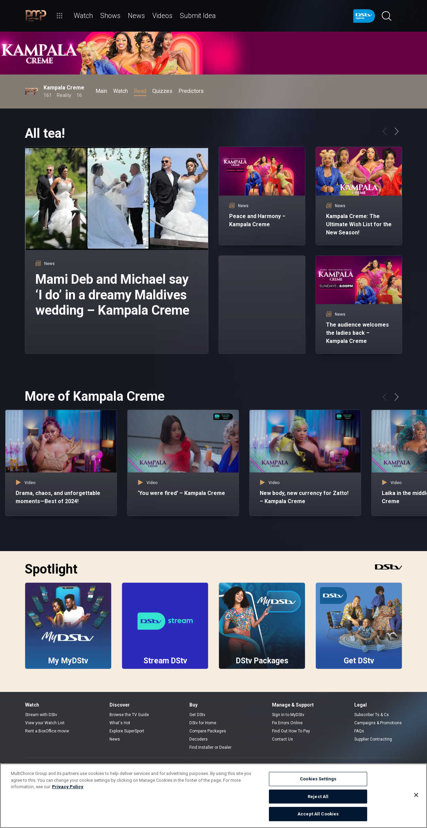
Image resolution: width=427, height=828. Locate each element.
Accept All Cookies (318, 813)
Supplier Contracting (373, 739)
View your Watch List (45, 723)
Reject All (318, 796)
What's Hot (119, 723)
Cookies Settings (318, 778)
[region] (213, 795)
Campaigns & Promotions (378, 723)
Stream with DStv (41, 714)
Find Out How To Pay (291, 731)
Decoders (198, 739)
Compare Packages (207, 731)
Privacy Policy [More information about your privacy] (67, 786)
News (114, 739)
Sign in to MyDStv (288, 714)
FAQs (359, 731)
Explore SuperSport (126, 731)
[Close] (416, 795)
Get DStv (197, 714)
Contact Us (282, 739)
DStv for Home (202, 723)
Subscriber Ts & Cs (371, 714)
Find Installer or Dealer (210, 747)
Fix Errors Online (287, 723)
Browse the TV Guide (129, 714)
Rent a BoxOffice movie (47, 731)
